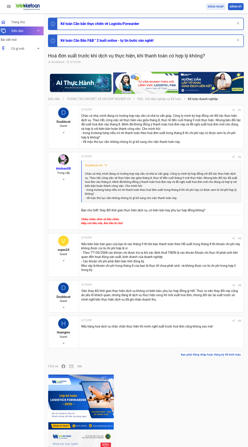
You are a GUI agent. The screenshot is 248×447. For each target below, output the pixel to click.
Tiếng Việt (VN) (77, 418)
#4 (180, 316)
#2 (180, 170)
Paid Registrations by (87, 433)
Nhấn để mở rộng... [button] (133, 216)
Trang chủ (224, 418)
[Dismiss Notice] (237, 23)
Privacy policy (193, 418)
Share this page (216, 390)
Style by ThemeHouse (66, 437)
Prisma (56, 418)
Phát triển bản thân (212, 243)
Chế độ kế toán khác (213, 317)
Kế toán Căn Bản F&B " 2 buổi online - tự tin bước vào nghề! (109, 40)
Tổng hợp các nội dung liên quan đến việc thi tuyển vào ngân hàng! (219, 301)
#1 (180, 110)
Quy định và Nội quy (169, 418)
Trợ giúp (210, 418)
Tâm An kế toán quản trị (209, 365)
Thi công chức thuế (212, 341)
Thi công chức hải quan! (216, 251)
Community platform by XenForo (89, 429)
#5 (180, 354)
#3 (180, 260)
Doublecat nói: (97, 178)
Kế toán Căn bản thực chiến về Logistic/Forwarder (102, 24)
